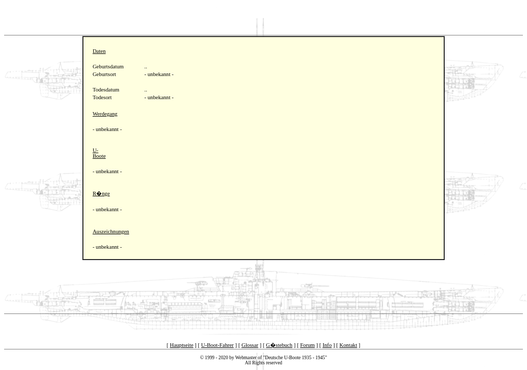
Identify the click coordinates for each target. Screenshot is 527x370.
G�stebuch (279, 345)
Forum (307, 345)
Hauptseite (182, 345)
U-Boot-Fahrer (217, 345)
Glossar (249, 345)
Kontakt (348, 345)
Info (327, 345)
